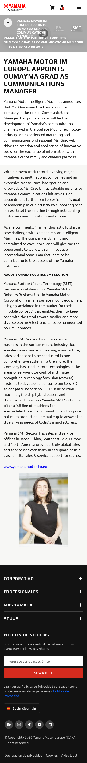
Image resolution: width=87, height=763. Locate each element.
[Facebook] (9, 724)
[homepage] (15, 7)
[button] (78, 7)
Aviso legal (69, 755)
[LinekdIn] (49, 724)
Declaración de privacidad (23, 755)
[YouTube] (39, 724)
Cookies (52, 755)
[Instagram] (19, 724)
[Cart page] (52, 7)
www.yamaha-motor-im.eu (25, 466)
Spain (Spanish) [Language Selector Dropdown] (21, 708)
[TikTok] (29, 724)
